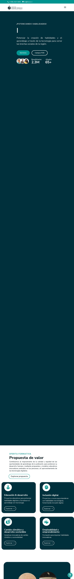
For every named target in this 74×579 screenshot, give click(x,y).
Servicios (23, 53)
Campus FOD (39, 53)
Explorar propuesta (19, 476)
